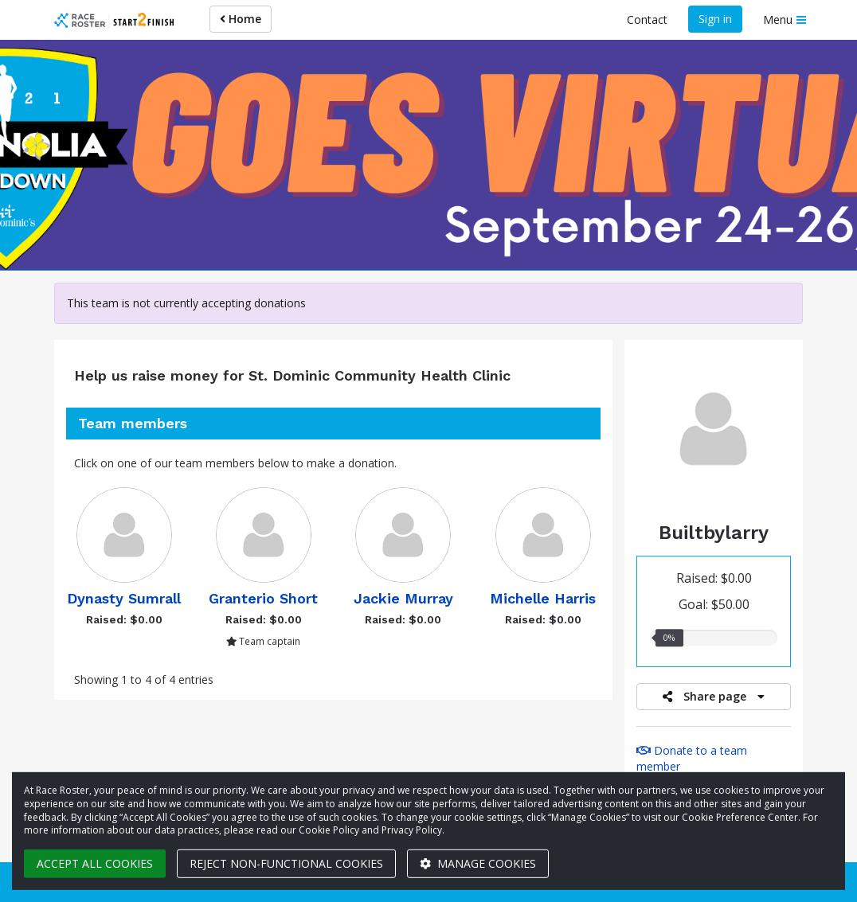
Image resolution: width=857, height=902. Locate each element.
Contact (647, 19)
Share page (714, 696)
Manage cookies (478, 863)
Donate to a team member (691, 758)
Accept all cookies (95, 863)
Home (240, 18)
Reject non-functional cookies (286, 863)
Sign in (715, 18)
